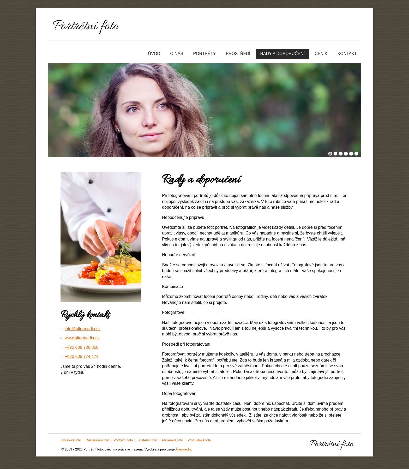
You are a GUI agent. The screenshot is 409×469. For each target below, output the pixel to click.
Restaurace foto (97, 440)
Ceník (321, 53)
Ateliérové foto (172, 440)
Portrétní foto (123, 440)
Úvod (154, 53)
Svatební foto (147, 440)
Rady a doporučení (282, 53)
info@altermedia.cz (82, 329)
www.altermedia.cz (82, 338)
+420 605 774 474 (81, 356)
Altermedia (183, 449)
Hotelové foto (71, 440)
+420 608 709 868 (81, 347)
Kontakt (347, 53)
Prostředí (238, 53)
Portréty (204, 53)
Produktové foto (199, 440)
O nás (176, 53)
